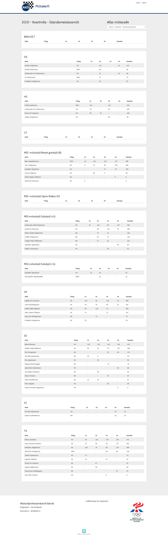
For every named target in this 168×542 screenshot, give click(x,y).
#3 (92, 41)
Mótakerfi (42, 6)
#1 (66, 41)
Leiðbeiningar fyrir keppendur (97, 501)
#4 (105, 41)
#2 (79, 41)
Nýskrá (144, 3)
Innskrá (138, 3)
